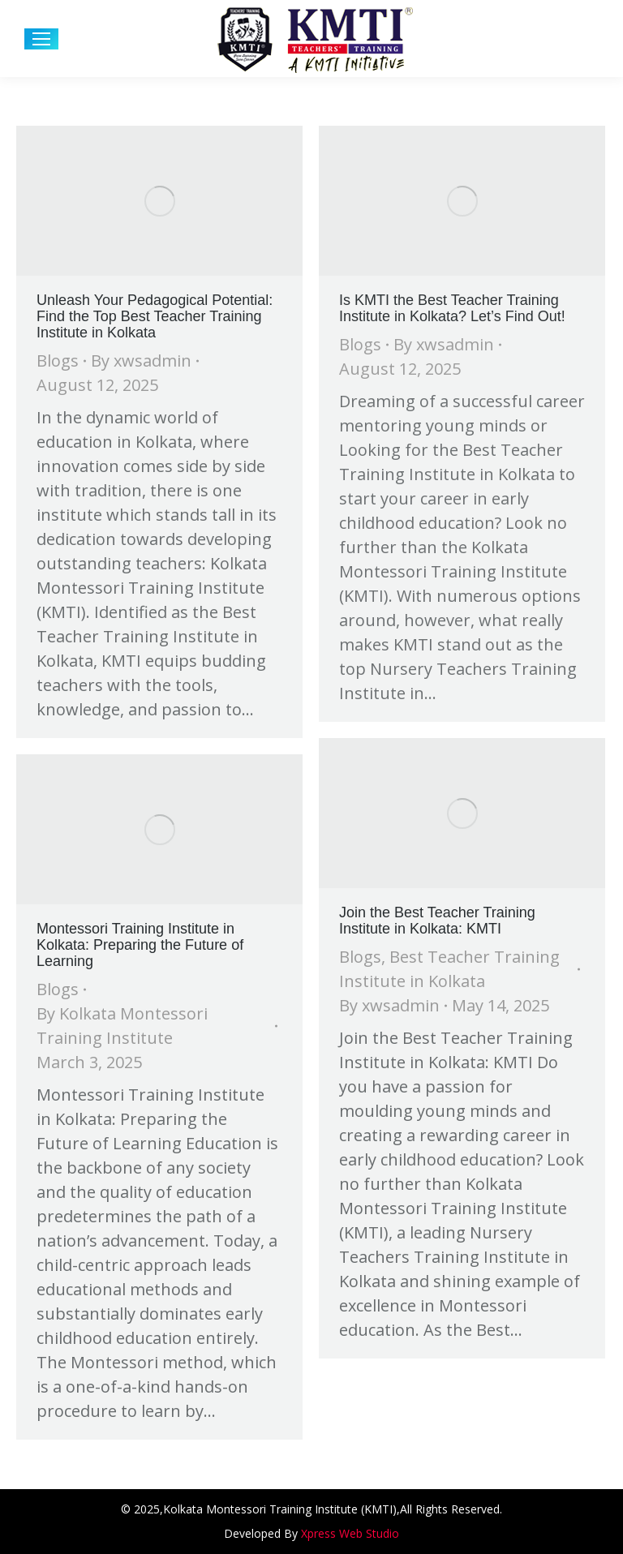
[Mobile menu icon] (41, 38)
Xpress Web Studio (350, 1533)
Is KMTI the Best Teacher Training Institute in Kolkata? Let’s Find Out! (452, 308)
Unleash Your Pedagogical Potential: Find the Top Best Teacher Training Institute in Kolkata (155, 316)
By (141, 360)
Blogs (58, 360)
